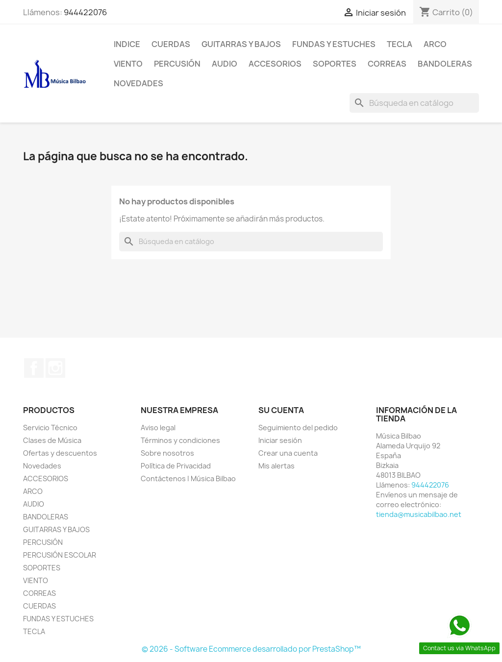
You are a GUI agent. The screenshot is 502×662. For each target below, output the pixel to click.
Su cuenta (281, 410)
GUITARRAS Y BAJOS (241, 44)
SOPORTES (334, 63)
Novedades (138, 83)
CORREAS (387, 63)
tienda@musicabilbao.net (418, 514)
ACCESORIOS (275, 63)
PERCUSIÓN (177, 63)
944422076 (85, 12)
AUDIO (224, 63)
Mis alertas (276, 465)
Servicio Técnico (50, 427)
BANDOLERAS (445, 63)
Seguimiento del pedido (298, 427)
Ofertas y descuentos (60, 453)
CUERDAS (170, 44)
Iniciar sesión (280, 440)
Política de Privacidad (176, 465)
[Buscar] (414, 103)
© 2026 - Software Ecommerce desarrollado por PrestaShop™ (251, 649)
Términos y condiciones (180, 440)
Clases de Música (52, 440)
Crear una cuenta (288, 453)
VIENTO (128, 63)
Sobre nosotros (167, 453)
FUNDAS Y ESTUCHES (334, 44)
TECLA (399, 44)
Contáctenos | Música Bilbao (188, 478)
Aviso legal (158, 427)
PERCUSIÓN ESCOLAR (59, 555)
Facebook (34, 368)
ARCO (435, 44)
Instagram (55, 368)
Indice (127, 44)
